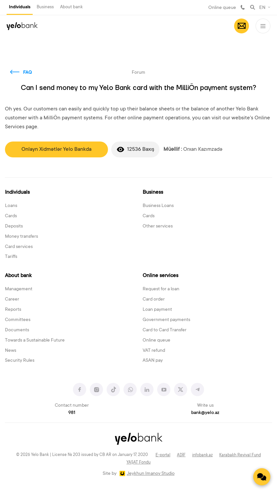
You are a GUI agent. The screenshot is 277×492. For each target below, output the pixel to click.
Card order (154, 299)
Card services (19, 247)
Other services (158, 226)
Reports (13, 309)
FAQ (27, 72)
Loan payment (157, 309)
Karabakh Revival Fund (240, 455)
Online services (160, 276)
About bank (71, 7)
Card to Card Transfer (165, 330)
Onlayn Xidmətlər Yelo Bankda (56, 149)
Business (45, 7)
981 (242, 7)
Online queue (222, 8)
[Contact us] (261, 476)
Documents (17, 330)
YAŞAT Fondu (138, 462)
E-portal (163, 455)
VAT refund (154, 350)
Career (12, 299)
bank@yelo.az (205, 413)
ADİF (181, 455)
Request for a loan (161, 289)
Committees (17, 320)
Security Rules (19, 360)
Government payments (166, 320)
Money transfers (21, 236)
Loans (11, 206)
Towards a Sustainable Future (35, 340)
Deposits (14, 226)
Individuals (19, 7)
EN (262, 8)
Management (18, 289)
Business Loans (158, 206)
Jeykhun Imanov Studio (151, 473)
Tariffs (11, 257)
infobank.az (202, 455)
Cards (11, 216)
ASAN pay (153, 360)
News (10, 350)
